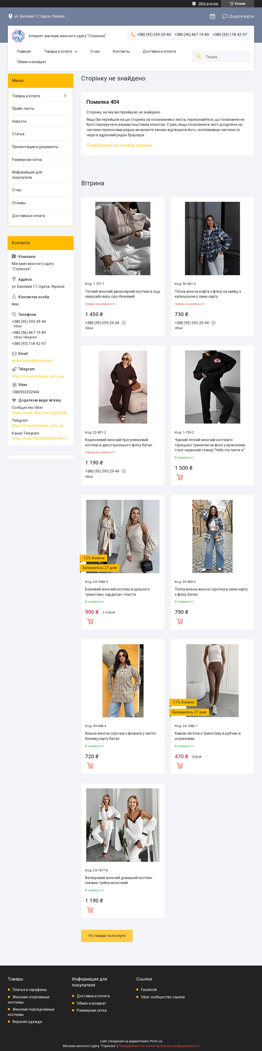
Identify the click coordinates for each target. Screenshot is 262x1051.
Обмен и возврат (31, 62)
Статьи (18, 134)
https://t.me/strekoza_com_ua (37, 376)
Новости (19, 121)
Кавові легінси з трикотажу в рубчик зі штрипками (208, 736)
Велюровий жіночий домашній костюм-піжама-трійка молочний (119, 880)
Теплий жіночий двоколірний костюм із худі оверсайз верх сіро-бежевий (122, 294)
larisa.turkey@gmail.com (32, 361)
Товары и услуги (58, 51)
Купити (180, 476)
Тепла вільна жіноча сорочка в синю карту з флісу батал (211, 592)
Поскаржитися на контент (137, 1046)
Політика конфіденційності (179, 1046)
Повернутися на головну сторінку (119, 145)
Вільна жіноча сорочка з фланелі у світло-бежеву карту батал (121, 736)
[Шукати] (198, 57)
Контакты (121, 51)
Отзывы (19, 203)
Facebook (149, 990)
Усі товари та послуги (106, 936)
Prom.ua (156, 1041)
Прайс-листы (23, 108)
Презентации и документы (35, 147)
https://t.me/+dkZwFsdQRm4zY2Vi (40, 438)
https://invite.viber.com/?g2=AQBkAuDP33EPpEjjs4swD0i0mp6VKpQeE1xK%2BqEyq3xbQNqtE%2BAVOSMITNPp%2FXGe (40, 413)
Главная (24, 51)
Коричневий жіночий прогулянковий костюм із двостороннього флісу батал (118, 442)
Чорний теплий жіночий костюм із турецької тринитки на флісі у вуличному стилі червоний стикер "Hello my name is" (210, 445)
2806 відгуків (208, 4)
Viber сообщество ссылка (163, 997)
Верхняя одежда (27, 1022)
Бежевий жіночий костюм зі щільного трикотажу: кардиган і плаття (117, 592)
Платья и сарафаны (30, 990)
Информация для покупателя (27, 175)
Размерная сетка (27, 160)
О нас (95, 51)
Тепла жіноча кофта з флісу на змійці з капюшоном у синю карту (208, 294)
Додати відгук (241, 16)
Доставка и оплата (159, 51)
